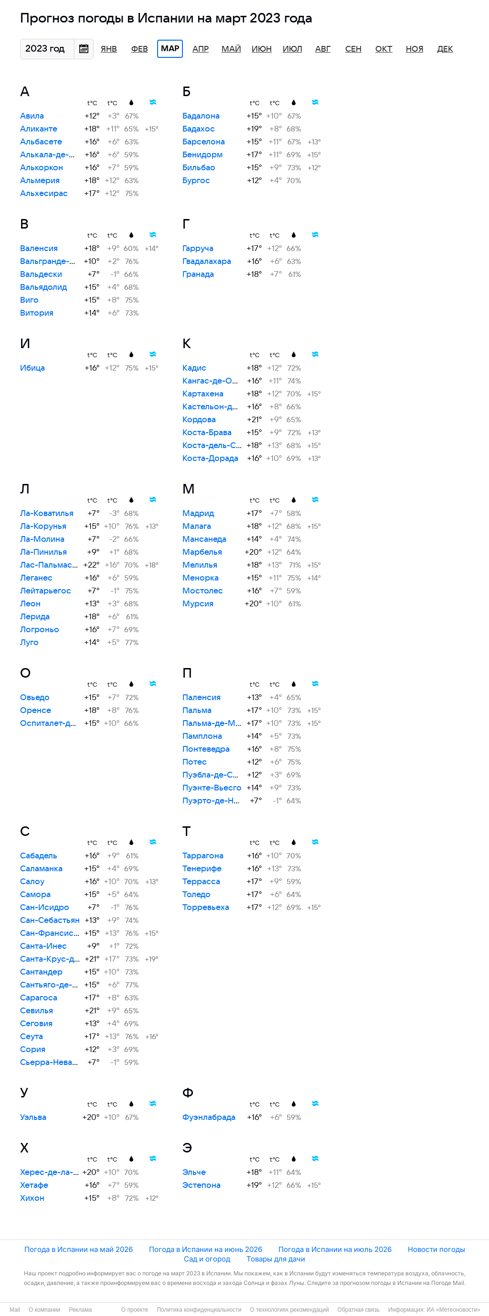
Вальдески (41, 274)
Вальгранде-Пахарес (61, 261)
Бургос (196, 180)
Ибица (32, 368)
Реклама (80, 1309)
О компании (44, 1309)
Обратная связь (359, 1309)
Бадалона (201, 116)
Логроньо (39, 629)
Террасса (201, 881)
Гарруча (197, 248)
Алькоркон (41, 168)
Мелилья (199, 565)
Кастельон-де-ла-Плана (229, 407)
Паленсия (201, 697)
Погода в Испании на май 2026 (78, 1249)
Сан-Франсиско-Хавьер (67, 933)
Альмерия (40, 180)
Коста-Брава (207, 432)
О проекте (135, 1309)
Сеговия (36, 1024)
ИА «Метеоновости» (453, 1309)
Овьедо (35, 697)
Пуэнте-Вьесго (212, 788)
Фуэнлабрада (208, 1117)
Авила (32, 116)
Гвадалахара (206, 261)
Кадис (194, 368)
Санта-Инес (43, 946)
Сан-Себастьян (50, 920)
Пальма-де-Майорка (223, 723)
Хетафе (34, 1185)
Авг (322, 49)
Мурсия (197, 604)
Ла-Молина (42, 539)
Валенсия (39, 248)
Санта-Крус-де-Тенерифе (70, 959)
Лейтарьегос (45, 591)
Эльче (194, 1172)
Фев (139, 49)
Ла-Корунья (43, 526)
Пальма (197, 710)
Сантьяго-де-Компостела (70, 985)
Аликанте (38, 129)
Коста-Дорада (210, 458)
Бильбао (198, 168)
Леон (30, 604)
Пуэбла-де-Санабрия (223, 775)
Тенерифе (202, 869)
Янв (109, 49)
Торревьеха (205, 907)
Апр (200, 49)
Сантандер (41, 972)
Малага (196, 526)
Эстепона (201, 1185)
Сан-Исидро (44, 907)
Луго (29, 642)
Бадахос (198, 129)
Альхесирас (44, 193)
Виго (29, 300)
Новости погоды (436, 1249)
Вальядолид (43, 287)
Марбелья (202, 552)
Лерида (35, 617)
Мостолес (202, 591)
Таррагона (202, 856)
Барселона (203, 142)
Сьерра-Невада (50, 1062)
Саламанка (41, 869)
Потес (194, 762)
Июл (292, 49)
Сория (32, 1049)
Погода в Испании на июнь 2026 (205, 1249)
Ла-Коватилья (47, 513)
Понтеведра (206, 749)
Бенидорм (202, 155)
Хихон (32, 1198)
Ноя (415, 49)
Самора (35, 894)
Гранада (198, 274)
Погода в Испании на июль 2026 (335, 1249)
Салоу (32, 881)
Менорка (200, 578)
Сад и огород (207, 1258)
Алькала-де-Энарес (59, 155)
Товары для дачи (275, 1258)
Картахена (202, 394)
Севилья (36, 1011)
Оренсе (35, 710)
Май (231, 49)
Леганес (36, 578)
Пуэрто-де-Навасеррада (231, 801)
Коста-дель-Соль (216, 445)
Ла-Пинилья (43, 552)
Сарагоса (38, 998)
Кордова (199, 420)
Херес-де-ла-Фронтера (66, 1172)
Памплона (202, 736)
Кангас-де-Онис (214, 381)
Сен (353, 49)
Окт (384, 49)
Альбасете (41, 142)
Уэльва (33, 1117)
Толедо (196, 894)
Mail (15, 1309)
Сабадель (38, 856)
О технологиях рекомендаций (289, 1309)
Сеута (31, 1036)
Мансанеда (204, 539)
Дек (445, 49)
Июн (262, 49)
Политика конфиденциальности (199, 1309)
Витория (36, 313)
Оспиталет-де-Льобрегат (69, 723)
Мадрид (198, 513)
